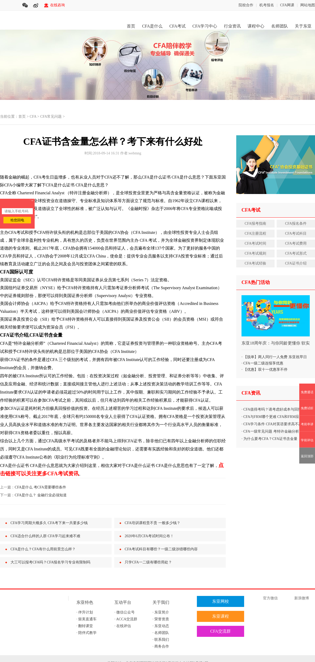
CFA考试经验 (255, 263)
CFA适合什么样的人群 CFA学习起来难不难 (45, 536)
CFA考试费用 (296, 243)
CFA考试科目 (296, 233)
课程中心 (256, 26)
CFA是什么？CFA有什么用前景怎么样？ (43, 549)
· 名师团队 (161, 633)
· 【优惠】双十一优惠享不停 (264, 370)
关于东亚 (303, 26)
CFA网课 (287, 5)
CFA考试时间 (255, 243)
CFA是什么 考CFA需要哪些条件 (40, 487)
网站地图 (307, 5)
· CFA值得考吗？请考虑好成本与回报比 (273, 409)
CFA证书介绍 (296, 263)
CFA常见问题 (51, 117)
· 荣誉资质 (161, 619)
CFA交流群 (220, 631)
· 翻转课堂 (84, 626)
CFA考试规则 (255, 253)
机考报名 (266, 5)
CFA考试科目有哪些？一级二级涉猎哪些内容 (161, 549)
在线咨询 (57, 5)
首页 (131, 26)
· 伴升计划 (84, 612)
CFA (33, 117)
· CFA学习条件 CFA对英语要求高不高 (272, 424)
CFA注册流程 (255, 233)
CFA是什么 (152, 26)
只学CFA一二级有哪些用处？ (148, 562)
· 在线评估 (122, 626)
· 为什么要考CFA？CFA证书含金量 (269, 439)
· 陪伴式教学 (86, 633)
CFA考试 (177, 26)
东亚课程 (220, 616)
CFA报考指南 (255, 223)
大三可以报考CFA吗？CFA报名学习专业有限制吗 (50, 562)
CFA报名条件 (296, 223)
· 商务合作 (161, 646)
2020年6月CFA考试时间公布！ (149, 536)
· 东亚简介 (161, 612)
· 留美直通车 (86, 619)
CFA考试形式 (296, 253)
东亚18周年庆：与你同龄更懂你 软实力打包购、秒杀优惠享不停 (276, 345)
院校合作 (246, 5)
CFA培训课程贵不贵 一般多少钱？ (152, 523)
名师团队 (279, 26)
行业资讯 (232, 26)
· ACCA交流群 (125, 619)
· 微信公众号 (124, 612)
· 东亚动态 (161, 626)
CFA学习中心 (204, 26)
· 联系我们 (161, 640)
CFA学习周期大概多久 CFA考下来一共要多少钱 (49, 523)
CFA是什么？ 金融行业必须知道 (41, 495)
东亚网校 (220, 601)
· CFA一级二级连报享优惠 (262, 363)
